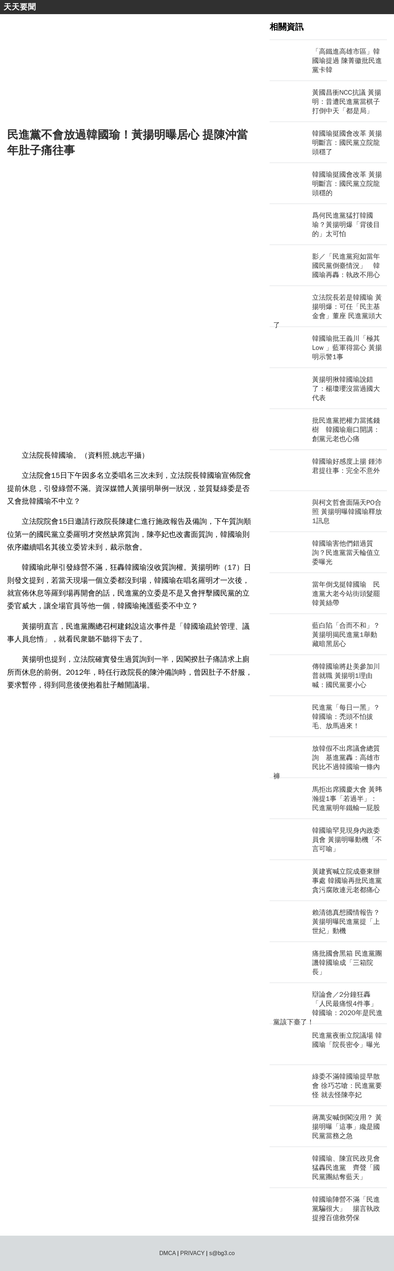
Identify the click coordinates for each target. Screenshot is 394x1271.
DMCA (167, 1253)
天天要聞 (20, 6)
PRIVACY (192, 1253)
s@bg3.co (222, 1253)
